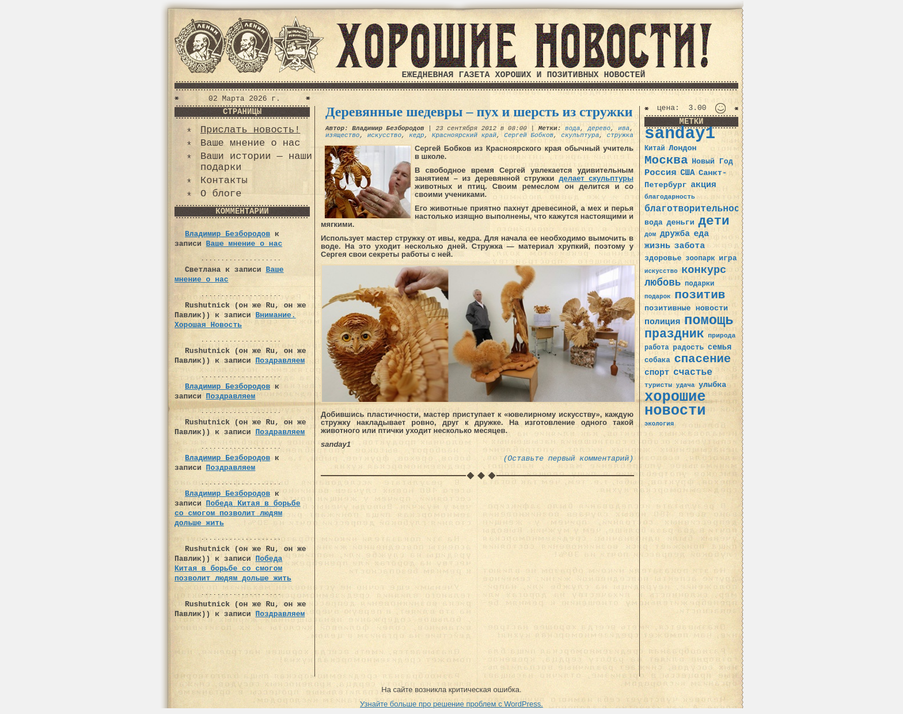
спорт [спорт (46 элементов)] (656, 372)
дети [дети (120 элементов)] (713, 221)
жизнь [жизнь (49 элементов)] (657, 246)
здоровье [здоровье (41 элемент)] (663, 258)
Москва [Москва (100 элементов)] (666, 160)
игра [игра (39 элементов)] (728, 258)
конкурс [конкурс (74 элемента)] (703, 270)
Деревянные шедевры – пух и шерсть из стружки (479, 111)
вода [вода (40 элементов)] (653, 222)
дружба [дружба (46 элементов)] (675, 233)
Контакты (224, 180)
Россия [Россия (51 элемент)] (660, 173)
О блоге (220, 193)
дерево (599, 128)
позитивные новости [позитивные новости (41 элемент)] (686, 308)
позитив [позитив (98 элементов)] (699, 295)
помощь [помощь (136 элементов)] (709, 320)
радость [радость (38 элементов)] (688, 347)
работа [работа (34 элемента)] (656, 348)
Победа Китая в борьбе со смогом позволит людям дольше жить (237, 513)
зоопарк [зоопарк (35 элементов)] (700, 259)
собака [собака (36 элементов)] (657, 360)
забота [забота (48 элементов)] (689, 245)
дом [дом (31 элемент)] (650, 234)
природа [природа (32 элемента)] (721, 335)
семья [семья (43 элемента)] (720, 347)
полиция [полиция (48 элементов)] (662, 321)
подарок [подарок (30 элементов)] (657, 296)
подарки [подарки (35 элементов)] (699, 284)
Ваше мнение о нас (250, 143)
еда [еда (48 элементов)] (701, 233)
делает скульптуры (596, 178)
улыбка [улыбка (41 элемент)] (712, 385)
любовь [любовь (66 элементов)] (662, 282)
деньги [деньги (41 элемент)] (680, 222)
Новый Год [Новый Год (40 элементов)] (712, 161)
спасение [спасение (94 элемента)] (702, 359)
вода (572, 128)
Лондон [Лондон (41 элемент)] (682, 148)
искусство (384, 135)
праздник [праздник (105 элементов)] (674, 334)
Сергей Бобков (528, 135)
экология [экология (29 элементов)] (659, 423)
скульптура (580, 135)
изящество (342, 135)
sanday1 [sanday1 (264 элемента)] (679, 133)
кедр (416, 135)
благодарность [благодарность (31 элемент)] (669, 196)
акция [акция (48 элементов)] (703, 184)
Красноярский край (464, 135)
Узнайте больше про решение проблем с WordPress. (451, 704)
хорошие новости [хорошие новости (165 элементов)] (675, 404)
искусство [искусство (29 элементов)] (661, 271)
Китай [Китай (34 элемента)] (654, 149)
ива (623, 128)
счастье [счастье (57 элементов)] (692, 372)
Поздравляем (280, 360)
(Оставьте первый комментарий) (568, 458)
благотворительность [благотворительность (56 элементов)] (697, 208)
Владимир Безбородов (227, 234)
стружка (620, 135)
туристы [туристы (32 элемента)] (658, 385)
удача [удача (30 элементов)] (685, 385)
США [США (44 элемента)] (687, 172)
